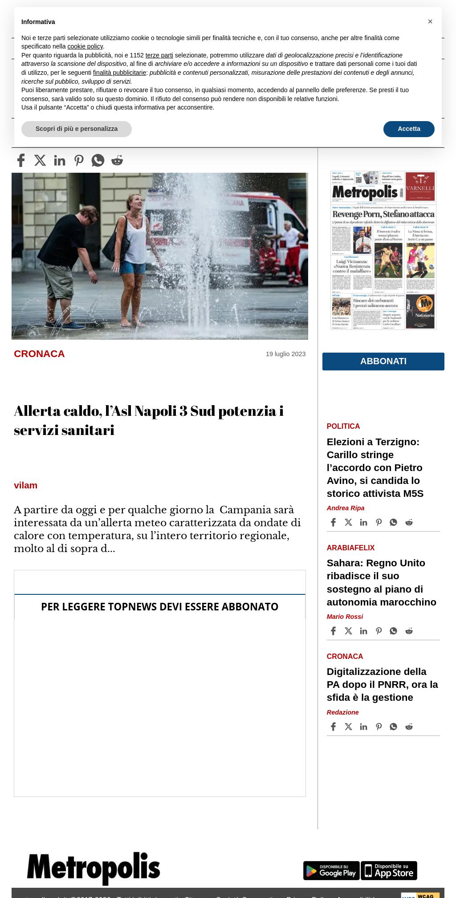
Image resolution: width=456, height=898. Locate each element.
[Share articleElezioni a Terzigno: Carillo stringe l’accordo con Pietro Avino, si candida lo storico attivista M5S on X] (349, 522)
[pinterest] (79, 160)
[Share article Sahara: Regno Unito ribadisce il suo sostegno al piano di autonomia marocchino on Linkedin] (364, 630)
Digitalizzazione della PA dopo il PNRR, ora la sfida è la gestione (382, 684)
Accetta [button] (409, 128)
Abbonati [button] (383, 361)
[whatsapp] (98, 160)
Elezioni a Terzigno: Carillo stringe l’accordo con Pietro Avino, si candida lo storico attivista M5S (375, 468)
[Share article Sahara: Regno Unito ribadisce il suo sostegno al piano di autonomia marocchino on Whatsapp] (395, 630)
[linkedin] (60, 160)
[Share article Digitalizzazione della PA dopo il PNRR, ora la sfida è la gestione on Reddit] (410, 726)
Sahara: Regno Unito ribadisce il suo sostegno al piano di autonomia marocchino (381, 582)
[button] (430, 21)
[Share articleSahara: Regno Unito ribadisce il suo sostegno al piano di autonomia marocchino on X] (349, 630)
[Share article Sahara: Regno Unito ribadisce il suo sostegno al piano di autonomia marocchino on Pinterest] (380, 630)
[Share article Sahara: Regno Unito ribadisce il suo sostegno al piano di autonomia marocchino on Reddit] (410, 630)
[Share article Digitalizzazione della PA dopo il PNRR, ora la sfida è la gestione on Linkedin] (364, 726)
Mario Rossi (345, 616)
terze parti (159, 55)
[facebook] (21, 160)
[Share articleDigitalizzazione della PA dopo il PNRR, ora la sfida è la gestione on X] (349, 726)
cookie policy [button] (85, 46)
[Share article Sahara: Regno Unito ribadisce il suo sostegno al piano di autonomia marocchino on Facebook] (334, 630)
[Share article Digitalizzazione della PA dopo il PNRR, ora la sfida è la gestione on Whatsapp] (395, 726)
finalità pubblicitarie (119, 72)
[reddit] (117, 160)
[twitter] (40, 160)
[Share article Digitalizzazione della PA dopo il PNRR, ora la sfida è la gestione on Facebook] (334, 726)
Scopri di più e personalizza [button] (77, 128)
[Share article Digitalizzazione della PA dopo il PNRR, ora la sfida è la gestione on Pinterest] (380, 726)
